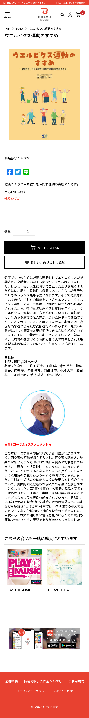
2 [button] (29, 613)
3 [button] (39, 613)
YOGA (19, 28)
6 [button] (69, 613)
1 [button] (20, 613)
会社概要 (11, 681)
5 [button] (59, 613)
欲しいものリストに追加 (44, 263)
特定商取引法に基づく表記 (43, 681)
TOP (7, 28)
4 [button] (49, 613)
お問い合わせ (63, 691)
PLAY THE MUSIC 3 (19, 589)
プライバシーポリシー (32, 691)
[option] (44, 95)
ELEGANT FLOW (57, 589)
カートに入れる (44, 247)
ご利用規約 (76, 681)
